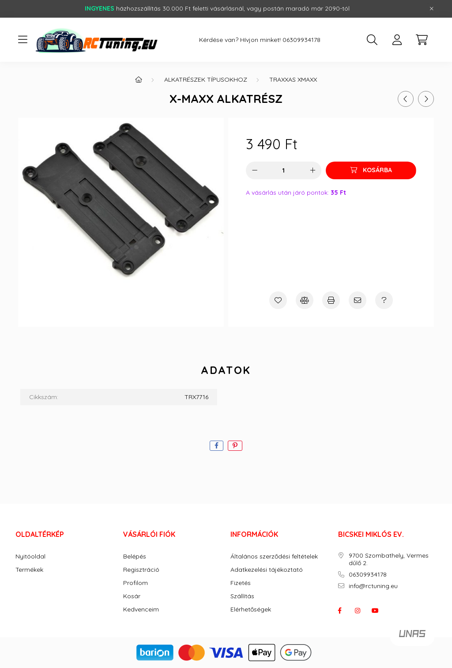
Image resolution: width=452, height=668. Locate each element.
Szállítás (242, 596)
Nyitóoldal (30, 556)
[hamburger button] (22, 40)
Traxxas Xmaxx (293, 79)
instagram (357, 610)
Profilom (135, 583)
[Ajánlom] (357, 300)
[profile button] (397, 40)
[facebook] (216, 446)
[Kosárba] (371, 170)
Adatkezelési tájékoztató (266, 570)
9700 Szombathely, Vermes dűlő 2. (389, 559)
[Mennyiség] (283, 170)
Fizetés (240, 583)
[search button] (372, 40)
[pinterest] (235, 446)
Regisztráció (141, 570)
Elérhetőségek (250, 609)
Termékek (29, 570)
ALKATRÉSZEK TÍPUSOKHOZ (205, 79)
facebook (340, 610)
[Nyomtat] (331, 300)
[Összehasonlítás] (304, 300)
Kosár (131, 596)
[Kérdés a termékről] (384, 300)
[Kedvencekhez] (278, 300)
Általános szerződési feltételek (274, 556)
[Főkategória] (138, 79)
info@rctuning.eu (373, 586)
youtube (375, 610)
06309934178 (301, 40)
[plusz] (312, 170)
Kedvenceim (141, 609)
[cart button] (421, 40)
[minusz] (254, 170)
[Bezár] (431, 8)
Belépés (134, 556)
